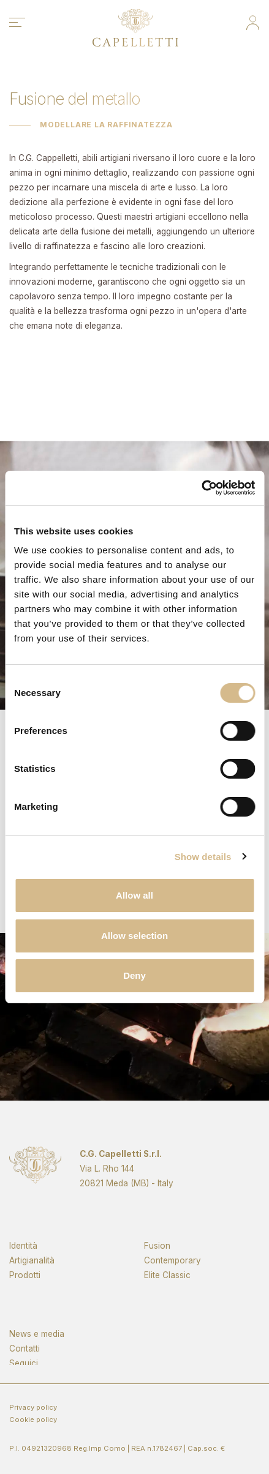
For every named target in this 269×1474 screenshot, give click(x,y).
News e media (36, 1355)
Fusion (157, 1272)
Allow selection (134, 935)
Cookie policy (33, 1419)
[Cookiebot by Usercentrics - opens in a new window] (201, 488)
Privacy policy (33, 1407)
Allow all (134, 895)
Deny (134, 975)
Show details (203, 856)
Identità (23, 1272)
